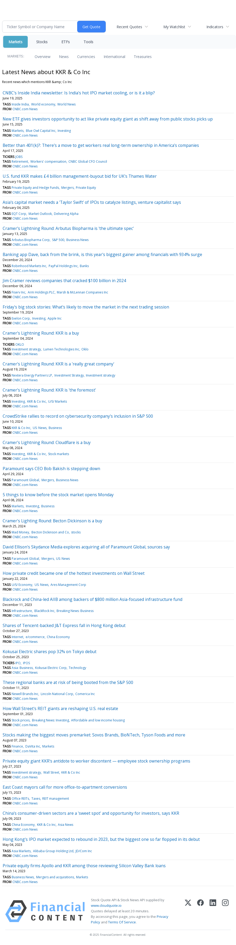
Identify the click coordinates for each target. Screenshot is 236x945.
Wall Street (51, 772)
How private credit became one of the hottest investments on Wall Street (74, 573)
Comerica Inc (85, 694)
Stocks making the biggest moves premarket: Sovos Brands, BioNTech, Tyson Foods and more (94, 735)
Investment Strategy (69, 375)
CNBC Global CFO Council (87, 161)
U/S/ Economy (22, 584)
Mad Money (20, 532)
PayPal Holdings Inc (63, 266)
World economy (43, 104)
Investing (64, 130)
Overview (42, 56)
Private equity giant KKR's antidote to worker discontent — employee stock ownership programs (96, 761)
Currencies (86, 56)
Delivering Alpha (66, 213)
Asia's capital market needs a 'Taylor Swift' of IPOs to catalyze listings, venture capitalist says (92, 202)
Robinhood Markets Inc (29, 266)
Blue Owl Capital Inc (40, 130)
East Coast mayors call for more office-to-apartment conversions (65, 787)
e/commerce (35, 637)
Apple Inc (55, 318)
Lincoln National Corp (57, 694)
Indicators (214, 26)
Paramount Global (25, 480)
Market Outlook (40, 213)
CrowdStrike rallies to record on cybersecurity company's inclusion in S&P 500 (78, 416)
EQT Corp (19, 213)
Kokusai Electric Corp (51, 668)
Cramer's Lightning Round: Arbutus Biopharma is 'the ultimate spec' (68, 228)
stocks (76, 532)
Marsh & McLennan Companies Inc (82, 292)
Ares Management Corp (68, 584)
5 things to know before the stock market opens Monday (58, 495)
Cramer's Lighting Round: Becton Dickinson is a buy (52, 521)
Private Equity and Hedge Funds (35, 187)
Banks (84, 266)
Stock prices (21, 720)
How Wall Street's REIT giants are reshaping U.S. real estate (60, 708)
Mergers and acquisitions (55, 877)
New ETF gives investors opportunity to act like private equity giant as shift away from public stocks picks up (108, 119)
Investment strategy (26, 349)
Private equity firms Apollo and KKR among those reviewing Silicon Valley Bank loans (84, 866)
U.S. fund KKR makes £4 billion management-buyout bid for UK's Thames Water (80, 176)
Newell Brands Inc (25, 694)
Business (55, 428)
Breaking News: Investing (50, 720)
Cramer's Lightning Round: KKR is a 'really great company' (58, 364)
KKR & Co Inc (36, 401)
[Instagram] (225, 911)
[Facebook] (200, 911)
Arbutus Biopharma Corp (31, 240)
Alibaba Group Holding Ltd (53, 851)
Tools (88, 41)
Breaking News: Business (75, 611)
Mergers (67, 187)
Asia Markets (21, 851)
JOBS (18, 157)
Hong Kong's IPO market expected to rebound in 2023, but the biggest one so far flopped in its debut (101, 839)
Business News (77, 240)
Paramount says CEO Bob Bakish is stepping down (51, 468)
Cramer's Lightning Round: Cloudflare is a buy (47, 442)
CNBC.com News (25, 109)
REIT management (55, 798)
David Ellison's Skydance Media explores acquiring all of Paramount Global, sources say (86, 547)
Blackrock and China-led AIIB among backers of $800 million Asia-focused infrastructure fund (92, 599)
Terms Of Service (122, 922)
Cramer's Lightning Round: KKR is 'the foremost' (49, 390)
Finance (17, 746)
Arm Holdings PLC (41, 292)
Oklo (85, 349)
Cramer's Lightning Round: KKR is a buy (41, 333)
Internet (17, 637)
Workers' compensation (48, 161)
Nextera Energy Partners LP (32, 375)
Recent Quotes (129, 26)
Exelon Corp (21, 318)
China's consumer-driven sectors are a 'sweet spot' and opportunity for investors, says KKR (91, 813)
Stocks (42, 41)
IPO (18, 663)
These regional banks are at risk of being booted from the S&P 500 (68, 682)
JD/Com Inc (84, 851)
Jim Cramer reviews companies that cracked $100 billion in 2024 (64, 280)
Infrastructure (22, 611)
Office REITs (20, 798)
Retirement (20, 161)
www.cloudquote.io (106, 905)
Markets (15, 41)
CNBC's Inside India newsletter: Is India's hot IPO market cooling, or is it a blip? (79, 93)
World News (66, 104)
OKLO (19, 344)
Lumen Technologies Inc (61, 349)
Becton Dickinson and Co (50, 532)
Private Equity (86, 187)
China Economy (58, 637)
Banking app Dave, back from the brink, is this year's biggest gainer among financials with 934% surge (102, 254)
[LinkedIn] (212, 911)
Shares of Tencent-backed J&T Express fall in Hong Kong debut (64, 625)
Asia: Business (22, 668)
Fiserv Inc (18, 292)
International (114, 56)
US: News (40, 428)
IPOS (26, 663)
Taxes (35, 798)
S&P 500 (58, 240)
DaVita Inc (32, 746)
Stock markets (58, 454)
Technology (77, 668)
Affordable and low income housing (98, 720)
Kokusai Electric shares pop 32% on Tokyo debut (49, 651)
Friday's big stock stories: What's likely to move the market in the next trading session (86, 307)
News (64, 56)
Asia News (65, 824)
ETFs (65, 41)
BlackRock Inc (44, 611)
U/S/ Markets (57, 401)
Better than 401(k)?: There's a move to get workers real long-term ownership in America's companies (101, 145)
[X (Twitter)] (188, 911)
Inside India (20, 104)
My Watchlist (174, 26)
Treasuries (143, 56)
